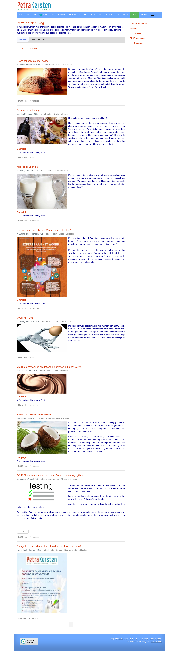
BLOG (134, 15)
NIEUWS (144, 15)
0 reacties (34, 101)
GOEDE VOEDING (58, 15)
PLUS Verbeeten (137, 38)
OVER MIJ (31, 15)
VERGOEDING (97, 15)
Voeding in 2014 (26, 317)
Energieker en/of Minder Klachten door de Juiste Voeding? (49, 546)
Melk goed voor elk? (28, 166)
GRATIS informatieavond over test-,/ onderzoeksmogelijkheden (51, 475)
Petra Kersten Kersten (49, 479)
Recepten (138, 43)
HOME (21, 15)
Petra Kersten (48, 65)
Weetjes (137, 33)
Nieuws (67, 550)
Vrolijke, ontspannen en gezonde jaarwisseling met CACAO (49, 367)
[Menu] (152, 14)
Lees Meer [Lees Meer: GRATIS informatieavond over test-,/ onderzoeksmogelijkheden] (22, 531)
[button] (119, 39)
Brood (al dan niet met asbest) (33, 61)
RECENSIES (123, 15)
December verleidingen (29, 110)
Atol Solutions (156, 642)
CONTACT (110, 15)
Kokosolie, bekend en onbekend (34, 414)
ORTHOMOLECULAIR (78, 15)
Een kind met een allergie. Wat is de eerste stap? (44, 230)
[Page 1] (71, 624)
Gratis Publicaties (28, 48)
